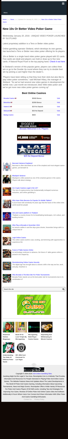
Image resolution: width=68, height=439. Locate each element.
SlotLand (7, 111)
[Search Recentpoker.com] (34, 289)
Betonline (7, 102)
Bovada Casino (9, 98)
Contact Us (28, 399)
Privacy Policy (39, 399)
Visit (58, 98)
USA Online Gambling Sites (42, 374)
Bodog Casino (8, 115)
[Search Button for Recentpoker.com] (62, 289)
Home (5, 19)
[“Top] (33, 365)
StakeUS (7, 106)
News (12, 19)
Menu (6, 13)
